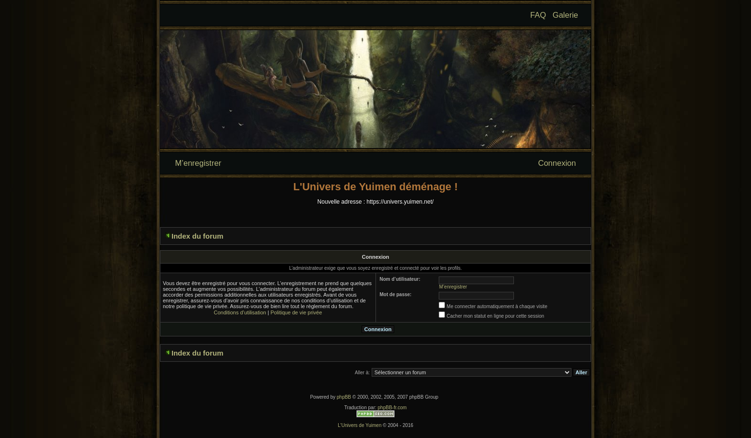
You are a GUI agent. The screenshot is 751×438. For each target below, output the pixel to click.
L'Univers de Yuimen (359, 425)
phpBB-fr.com (392, 407)
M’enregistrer (198, 163)
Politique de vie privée (296, 312)
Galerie (565, 15)
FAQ (538, 15)
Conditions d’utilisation (240, 312)
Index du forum (197, 236)
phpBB (344, 397)
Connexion (557, 163)
